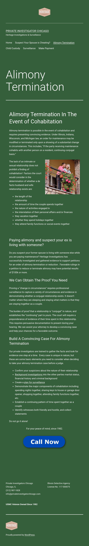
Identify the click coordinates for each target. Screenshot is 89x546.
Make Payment (46, 48)
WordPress (30, 535)
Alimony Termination (63, 42)
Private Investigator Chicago (27, 31)
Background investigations (29, 374)
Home (9, 42)
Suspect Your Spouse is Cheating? (32, 42)
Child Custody (13, 48)
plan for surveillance (34, 382)
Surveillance (29, 48)
